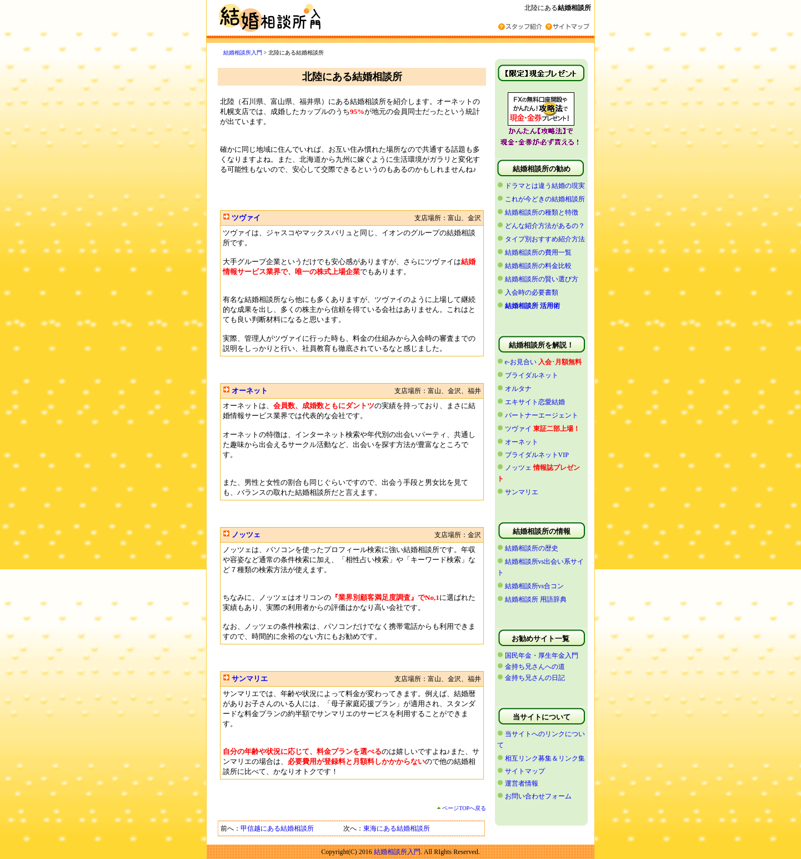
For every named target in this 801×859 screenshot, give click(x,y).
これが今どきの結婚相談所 (545, 199)
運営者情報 (521, 783)
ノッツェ (246, 534)
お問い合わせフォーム (538, 796)
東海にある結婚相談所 (396, 828)
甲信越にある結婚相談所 (277, 828)
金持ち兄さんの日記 (535, 678)
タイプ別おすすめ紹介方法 (545, 239)
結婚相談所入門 (242, 52)
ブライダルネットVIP (537, 455)
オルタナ (518, 389)
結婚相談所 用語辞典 (536, 599)
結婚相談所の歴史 (531, 548)
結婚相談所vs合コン (534, 586)
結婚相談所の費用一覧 (538, 252)
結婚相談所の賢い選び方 (541, 279)
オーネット (250, 390)
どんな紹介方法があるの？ (545, 226)
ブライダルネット (531, 375)
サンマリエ (250, 678)
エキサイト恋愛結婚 (535, 402)
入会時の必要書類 (531, 292)
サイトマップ (525, 771)
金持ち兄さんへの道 (535, 667)
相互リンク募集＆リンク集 (545, 758)
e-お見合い (521, 362)
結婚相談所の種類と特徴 (541, 212)
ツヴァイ (246, 217)
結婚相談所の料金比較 (538, 266)
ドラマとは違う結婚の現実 (545, 186)
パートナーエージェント (541, 415)
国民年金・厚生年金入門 (541, 655)
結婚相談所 (574, 8)
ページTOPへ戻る (461, 808)
